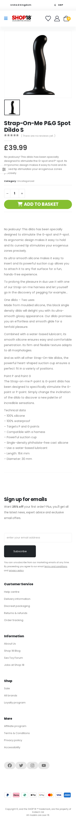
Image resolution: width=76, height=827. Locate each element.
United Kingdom (18, 5)
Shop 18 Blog (12, 651)
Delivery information (17, 599)
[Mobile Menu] (7, 18)
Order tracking (13, 620)
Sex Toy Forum (13, 658)
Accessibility (12, 747)
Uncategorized (25, 181)
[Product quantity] (14, 193)
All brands (10, 695)
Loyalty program (15, 702)
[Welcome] (57, 18)
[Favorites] (49, 18)
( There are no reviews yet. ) (38, 135)
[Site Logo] (22, 18)
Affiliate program (15, 726)
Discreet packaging (17, 606)
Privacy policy (13, 740)
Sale (7, 688)
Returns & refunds (15, 613)
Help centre (11, 592)
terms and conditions (55, 566)
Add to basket (41, 204)
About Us (10, 644)
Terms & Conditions (17, 733)
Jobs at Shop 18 (14, 665)
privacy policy (16, 570)
